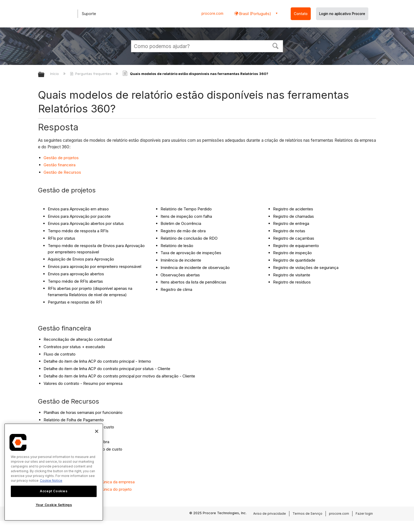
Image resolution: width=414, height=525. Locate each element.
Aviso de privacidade (269, 513)
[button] (275, 45)
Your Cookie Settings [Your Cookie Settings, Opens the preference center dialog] (54, 505)
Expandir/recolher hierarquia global (44, 75)
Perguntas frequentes (91, 74)
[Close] (96, 431)
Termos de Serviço (307, 513)
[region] (53, 472)
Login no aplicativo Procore (342, 14)
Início (55, 74)
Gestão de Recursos (62, 172)
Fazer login (364, 513)
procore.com (212, 13)
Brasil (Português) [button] (254, 13)
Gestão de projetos (61, 157)
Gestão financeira (60, 164)
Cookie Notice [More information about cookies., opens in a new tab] (51, 481)
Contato (301, 14)
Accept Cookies (53, 491)
